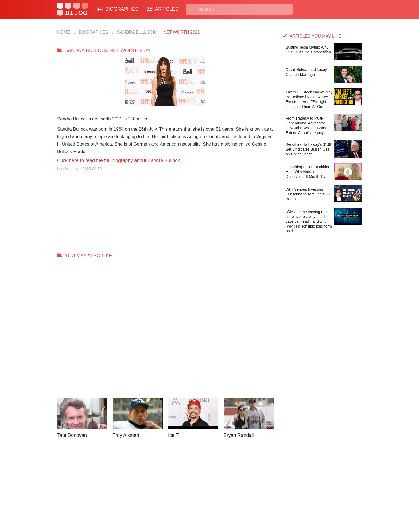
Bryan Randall (239, 435)
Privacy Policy (230, 483)
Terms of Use (229, 489)
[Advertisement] (165, 214)
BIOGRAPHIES (117, 9)
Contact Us (147, 483)
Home (63, 32)
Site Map (185, 489)
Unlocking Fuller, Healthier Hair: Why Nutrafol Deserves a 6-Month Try (307, 172)
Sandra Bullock (136, 32)
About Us (146, 489)
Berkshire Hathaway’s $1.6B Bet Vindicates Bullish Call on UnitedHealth (309, 149)
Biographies (92, 32)
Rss (261, 483)
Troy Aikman (126, 435)
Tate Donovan (72, 435)
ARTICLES (163, 9)
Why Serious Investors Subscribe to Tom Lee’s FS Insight (308, 194)
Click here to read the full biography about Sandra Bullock (118, 160)
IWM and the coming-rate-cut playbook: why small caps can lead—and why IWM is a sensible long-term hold (309, 221)
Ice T (173, 435)
